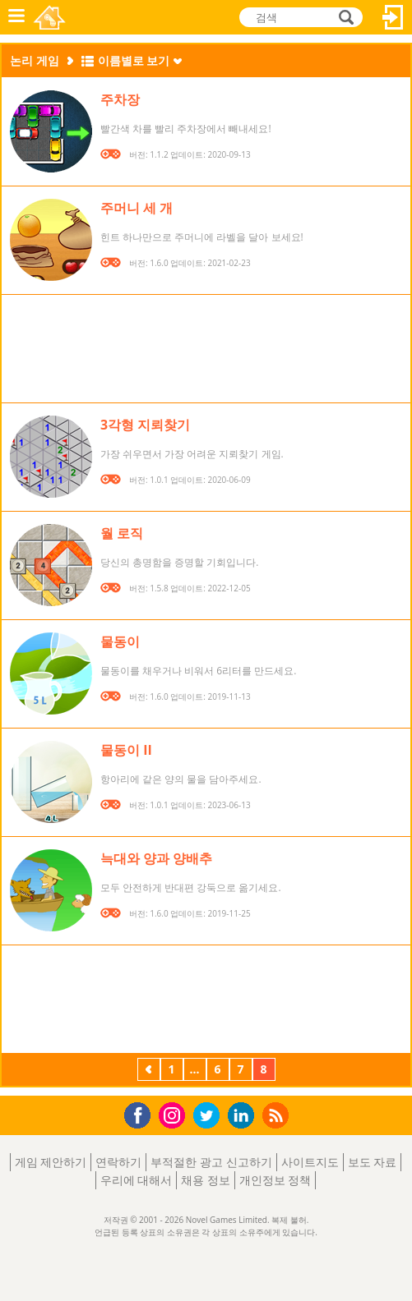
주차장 (120, 99)
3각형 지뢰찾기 (145, 425)
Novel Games (50, 17)
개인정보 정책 (275, 1180)
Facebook (141, 1113)
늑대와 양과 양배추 (156, 858)
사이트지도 (310, 1162)
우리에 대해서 (136, 1180)
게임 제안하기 (51, 1162)
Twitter (210, 1117)
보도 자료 (372, 1162)
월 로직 (121, 533)
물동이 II (126, 750)
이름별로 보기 (134, 60)
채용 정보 (205, 1180)
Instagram (174, 1114)
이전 (149, 1071)
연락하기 (118, 1162)
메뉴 (16, 17)
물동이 (120, 641)
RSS (277, 1115)
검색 (344, 18)
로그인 (393, 17)
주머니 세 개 (136, 208)
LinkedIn (244, 1116)
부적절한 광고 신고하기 (210, 1162)
